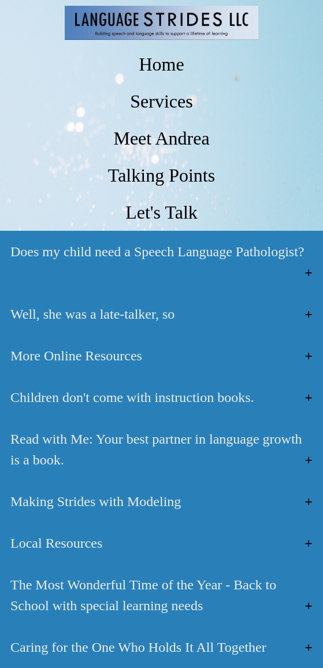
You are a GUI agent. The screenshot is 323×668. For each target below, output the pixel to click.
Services (161, 101)
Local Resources (56, 543)
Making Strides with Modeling (95, 501)
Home (161, 64)
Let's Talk (161, 212)
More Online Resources (76, 355)
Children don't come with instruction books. (132, 397)
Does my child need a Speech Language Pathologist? (157, 251)
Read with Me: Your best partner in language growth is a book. (156, 449)
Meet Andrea (161, 138)
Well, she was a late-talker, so (92, 314)
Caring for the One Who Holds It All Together (138, 647)
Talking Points (161, 175)
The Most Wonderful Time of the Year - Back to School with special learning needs (143, 595)
